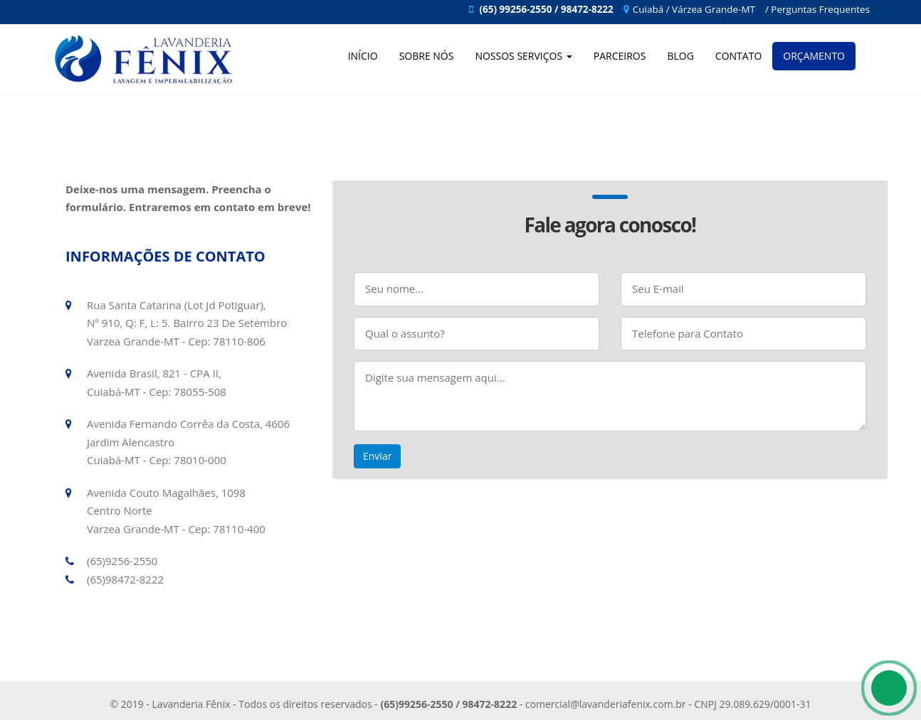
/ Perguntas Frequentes (817, 9)
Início (363, 56)
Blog (680, 56)
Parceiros (620, 56)
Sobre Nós (426, 56)
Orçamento (814, 56)
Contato (738, 56)
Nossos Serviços (523, 56)
